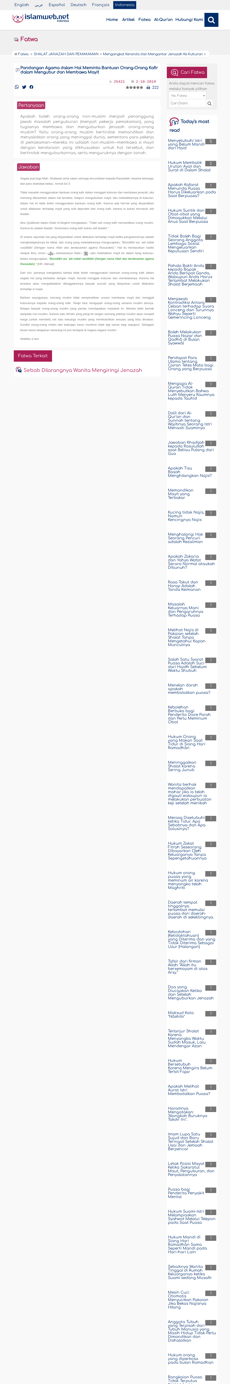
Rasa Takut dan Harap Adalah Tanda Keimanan (184, 586)
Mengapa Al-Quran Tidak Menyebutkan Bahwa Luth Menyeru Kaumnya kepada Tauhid (191, 391)
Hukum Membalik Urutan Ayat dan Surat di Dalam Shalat (189, 166)
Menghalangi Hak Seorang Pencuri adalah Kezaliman (185, 538)
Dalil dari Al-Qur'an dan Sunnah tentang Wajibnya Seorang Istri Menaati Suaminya (190, 420)
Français (100, 5)
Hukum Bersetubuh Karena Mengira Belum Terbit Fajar (190, 1066)
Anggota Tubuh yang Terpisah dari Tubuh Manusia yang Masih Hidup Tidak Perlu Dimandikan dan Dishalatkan (192, 1331)
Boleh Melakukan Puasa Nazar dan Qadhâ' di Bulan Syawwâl (185, 337)
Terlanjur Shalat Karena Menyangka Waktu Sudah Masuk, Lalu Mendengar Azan (187, 1038)
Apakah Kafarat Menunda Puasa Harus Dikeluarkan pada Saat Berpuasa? (192, 190)
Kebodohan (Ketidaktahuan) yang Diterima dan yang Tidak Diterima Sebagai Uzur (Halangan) (191, 939)
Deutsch (79, 5)
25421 (119, 82)
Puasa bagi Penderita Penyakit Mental (186, 1193)
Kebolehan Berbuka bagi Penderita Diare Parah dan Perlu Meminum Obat (189, 714)
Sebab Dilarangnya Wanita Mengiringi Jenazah (83, 370)
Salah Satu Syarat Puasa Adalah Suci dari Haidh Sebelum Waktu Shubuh (187, 665)
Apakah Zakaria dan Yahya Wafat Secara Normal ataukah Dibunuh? (191, 562)
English (21, 5)
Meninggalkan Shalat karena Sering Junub (182, 766)
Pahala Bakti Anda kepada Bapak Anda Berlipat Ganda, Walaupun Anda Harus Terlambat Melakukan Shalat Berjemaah (190, 275)
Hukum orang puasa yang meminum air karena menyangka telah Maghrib (188, 880)
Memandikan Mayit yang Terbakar (180, 494)
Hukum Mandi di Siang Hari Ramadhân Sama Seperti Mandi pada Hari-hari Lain (187, 1244)
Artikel (128, 20)
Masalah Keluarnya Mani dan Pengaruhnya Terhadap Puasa (185, 609)
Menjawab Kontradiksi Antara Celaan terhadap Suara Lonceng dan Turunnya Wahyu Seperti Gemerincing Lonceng (191, 308)
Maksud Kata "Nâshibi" (181, 1015)
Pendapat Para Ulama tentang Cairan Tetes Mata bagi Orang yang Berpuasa (190, 363)
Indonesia (124, 5)
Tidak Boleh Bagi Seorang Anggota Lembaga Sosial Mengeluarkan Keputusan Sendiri (186, 243)
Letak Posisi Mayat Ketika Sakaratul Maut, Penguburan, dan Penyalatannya (191, 1169)
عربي (39, 5)
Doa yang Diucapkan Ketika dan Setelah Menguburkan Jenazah (191, 992)
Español (57, 5)
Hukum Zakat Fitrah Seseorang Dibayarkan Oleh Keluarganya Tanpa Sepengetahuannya (187, 850)
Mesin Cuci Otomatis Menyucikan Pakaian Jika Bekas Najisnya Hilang (188, 1299)
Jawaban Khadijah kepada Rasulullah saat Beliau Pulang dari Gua (191, 448)
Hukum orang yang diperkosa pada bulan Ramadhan (191, 1359)
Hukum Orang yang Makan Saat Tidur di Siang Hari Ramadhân (186, 742)
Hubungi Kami (189, 20)
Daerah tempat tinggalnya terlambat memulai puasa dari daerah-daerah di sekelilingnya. (191, 909)
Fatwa (145, 20)
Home (112, 20)
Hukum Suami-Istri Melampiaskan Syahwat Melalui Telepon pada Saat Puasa (192, 1217)
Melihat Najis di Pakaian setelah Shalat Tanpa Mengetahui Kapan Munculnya (187, 637)
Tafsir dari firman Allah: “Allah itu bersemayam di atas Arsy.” (187, 967)
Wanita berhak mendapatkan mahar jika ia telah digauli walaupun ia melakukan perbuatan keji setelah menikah (189, 793)
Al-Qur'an (163, 20)
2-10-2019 (146, 82)
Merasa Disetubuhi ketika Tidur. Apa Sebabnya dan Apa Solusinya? (187, 823)
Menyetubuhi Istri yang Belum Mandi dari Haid (186, 144)
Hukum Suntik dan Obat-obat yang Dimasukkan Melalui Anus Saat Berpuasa (188, 216)
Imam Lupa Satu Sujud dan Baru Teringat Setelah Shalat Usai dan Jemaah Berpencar (190, 1141)
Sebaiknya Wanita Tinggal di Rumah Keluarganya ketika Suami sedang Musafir (190, 1272)
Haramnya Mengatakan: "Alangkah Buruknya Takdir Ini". (187, 1114)
